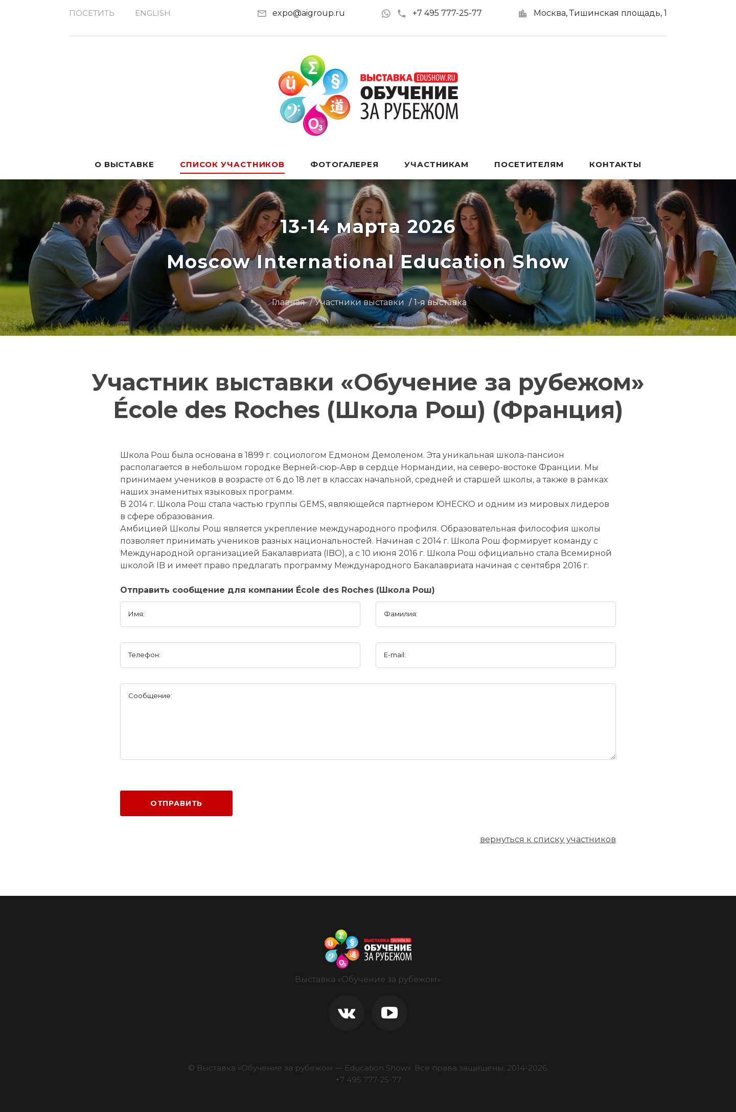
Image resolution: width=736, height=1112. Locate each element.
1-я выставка (440, 302)
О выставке (124, 164)
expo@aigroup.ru (308, 13)
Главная (288, 302)
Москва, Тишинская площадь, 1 (600, 13)
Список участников (232, 164)
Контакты (615, 164)
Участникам (436, 164)
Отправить (176, 803)
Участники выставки (359, 302)
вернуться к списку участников (548, 839)
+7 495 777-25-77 (439, 13)
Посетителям (529, 164)
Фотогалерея (344, 164)
